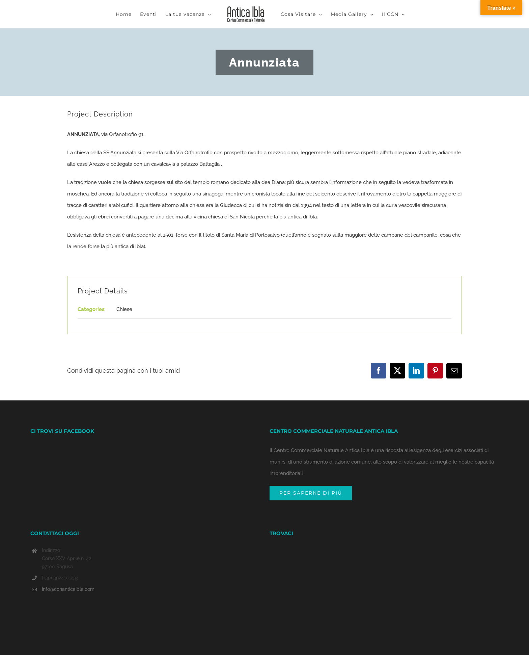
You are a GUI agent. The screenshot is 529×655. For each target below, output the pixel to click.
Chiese (124, 309)
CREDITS (222, 646)
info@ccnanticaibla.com (68, 559)
